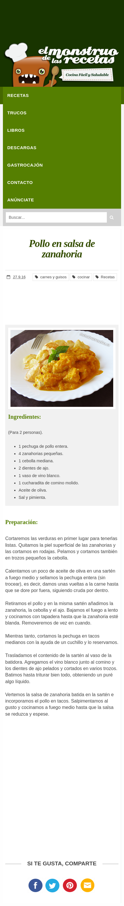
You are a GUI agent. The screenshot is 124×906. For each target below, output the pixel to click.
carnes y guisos (51, 277)
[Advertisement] (62, 23)
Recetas (105, 277)
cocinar (81, 277)
